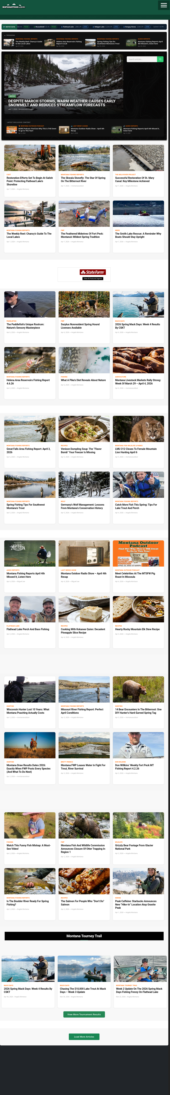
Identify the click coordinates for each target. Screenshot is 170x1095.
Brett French (67, 762)
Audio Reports (13, 570)
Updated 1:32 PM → (159, 27)
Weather (92, 17)
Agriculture (120, 377)
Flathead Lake (13, 626)
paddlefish (11, 321)
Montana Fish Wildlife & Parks (129, 445)
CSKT (9, 174)
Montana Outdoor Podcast (127, 570)
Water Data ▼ (79, 17)
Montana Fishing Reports (72, 174)
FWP (62, 230)
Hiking (118, 898)
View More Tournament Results (84, 1014)
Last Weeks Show (68, 570)
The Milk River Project (125, 174)
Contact (150, 17)
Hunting (29, 17)
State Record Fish (134, 17)
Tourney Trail (116, 17)
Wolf (63, 501)
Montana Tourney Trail (126, 985)
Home (18, 17)
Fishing (39, 17)
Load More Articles (84, 1036)
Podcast (51, 17)
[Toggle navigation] (164, 5)
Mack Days (120, 321)
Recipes (103, 17)
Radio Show (63, 17)
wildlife (118, 842)
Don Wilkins (120, 762)
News (117, 230)
